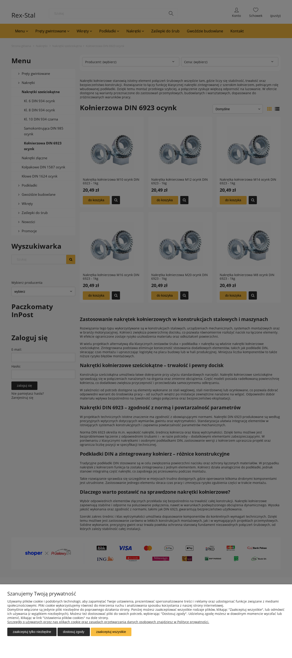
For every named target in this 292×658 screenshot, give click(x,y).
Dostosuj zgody (73, 632)
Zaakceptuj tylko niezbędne (32, 632)
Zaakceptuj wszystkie (111, 632)
